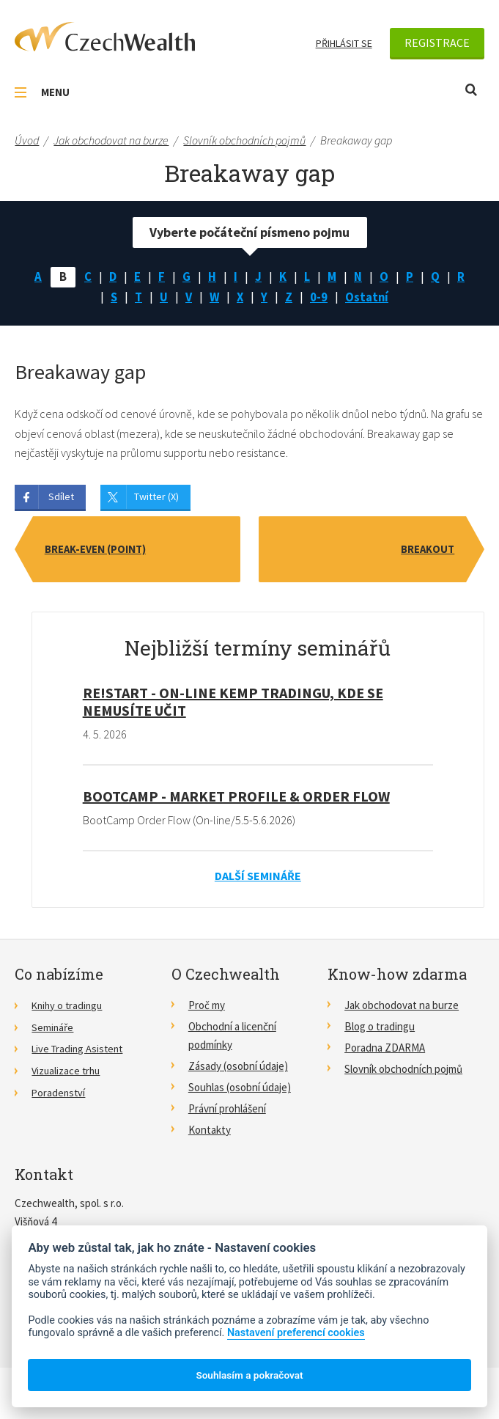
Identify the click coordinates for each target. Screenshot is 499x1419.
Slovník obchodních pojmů (403, 1072)
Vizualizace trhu (67, 1072)
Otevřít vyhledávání (471, 90)
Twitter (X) (156, 500)
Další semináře (258, 878)
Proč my (206, 1008)
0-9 (320, 299)
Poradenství (59, 1094)
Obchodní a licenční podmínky (232, 1038)
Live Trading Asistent (80, 1050)
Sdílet (61, 500)
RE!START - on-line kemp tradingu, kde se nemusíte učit (233, 705)
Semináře (53, 1029)
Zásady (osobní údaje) (238, 1070)
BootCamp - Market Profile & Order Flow (236, 799)
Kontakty (209, 1133)
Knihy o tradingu (69, 1008)
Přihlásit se (344, 43)
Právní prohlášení (227, 1112)
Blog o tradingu (379, 1029)
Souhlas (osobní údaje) (239, 1091)
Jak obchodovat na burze (401, 1008)
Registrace (437, 42)
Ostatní (370, 299)
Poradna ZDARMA (384, 1050)
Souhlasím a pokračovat (249, 1375)
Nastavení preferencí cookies (296, 1333)
